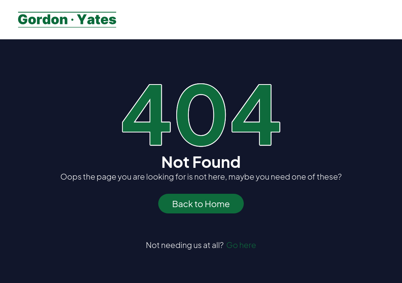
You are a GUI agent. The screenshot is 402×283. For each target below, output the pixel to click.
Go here (241, 245)
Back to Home (201, 203)
